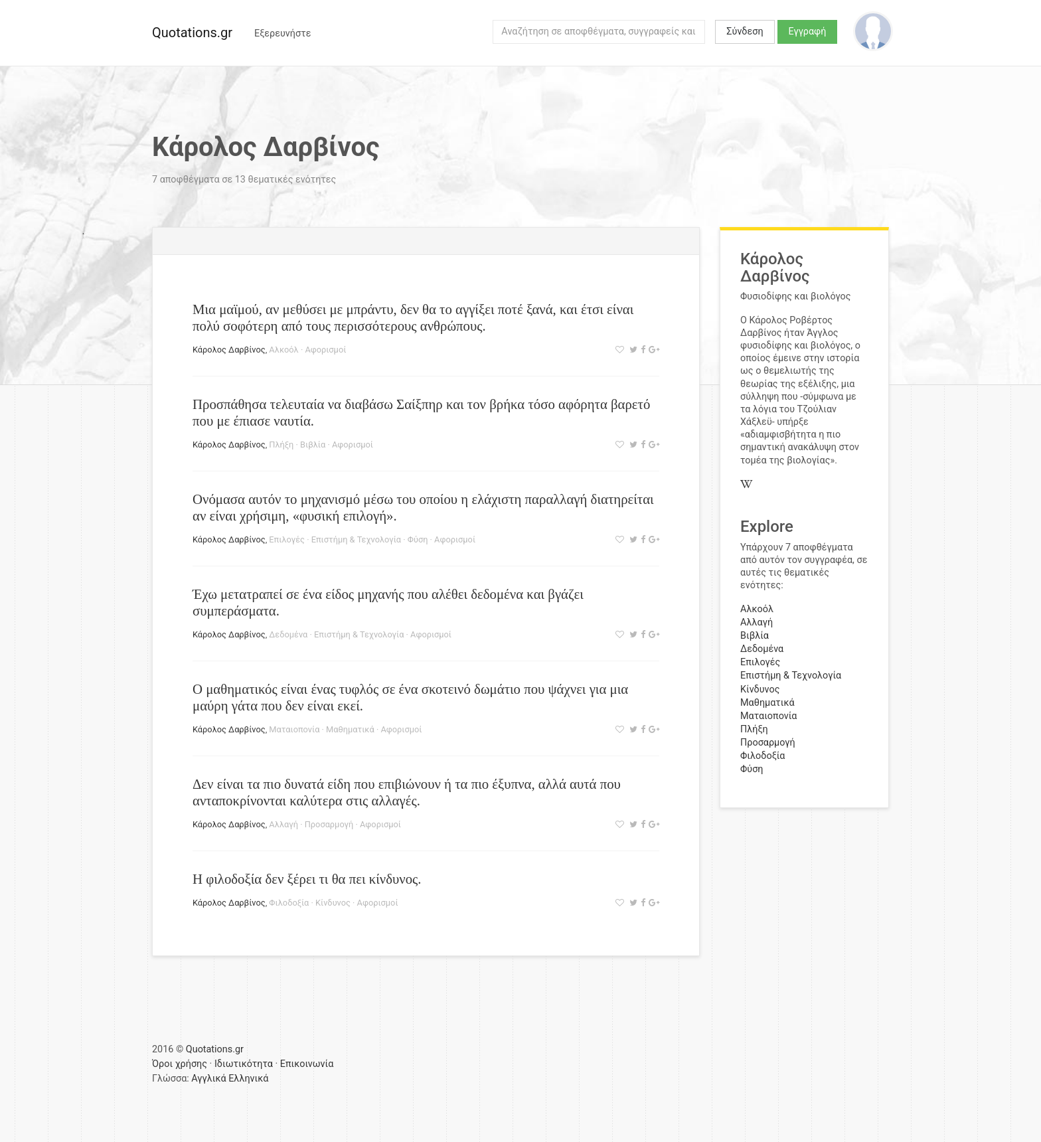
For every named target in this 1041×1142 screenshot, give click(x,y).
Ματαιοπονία (294, 729)
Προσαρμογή (329, 824)
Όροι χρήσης (179, 1064)
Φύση (418, 539)
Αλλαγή (283, 824)
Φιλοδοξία (289, 903)
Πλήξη (281, 444)
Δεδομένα (288, 634)
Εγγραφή (808, 31)
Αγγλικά (208, 1078)
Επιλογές (287, 539)
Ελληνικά (248, 1078)
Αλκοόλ (283, 350)
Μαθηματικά (350, 729)
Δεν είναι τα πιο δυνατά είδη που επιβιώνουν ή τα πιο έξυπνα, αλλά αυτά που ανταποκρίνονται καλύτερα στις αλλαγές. (407, 792)
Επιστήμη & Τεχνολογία (356, 539)
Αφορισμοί (325, 350)
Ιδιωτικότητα (243, 1064)
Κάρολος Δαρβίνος (229, 350)
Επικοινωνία (307, 1064)
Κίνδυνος (333, 903)
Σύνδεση (744, 31)
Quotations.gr (192, 33)
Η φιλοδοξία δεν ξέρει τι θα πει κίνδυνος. (307, 878)
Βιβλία (312, 444)
